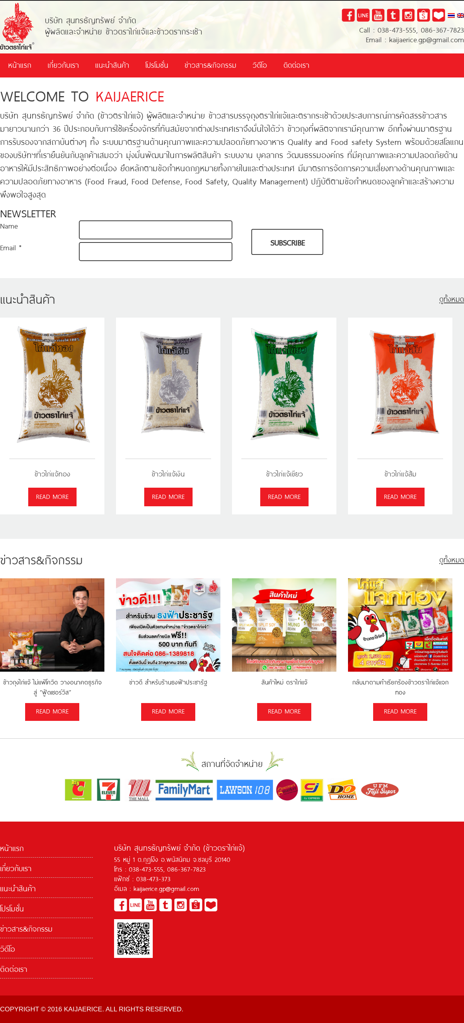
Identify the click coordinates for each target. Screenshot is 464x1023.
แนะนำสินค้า (112, 64)
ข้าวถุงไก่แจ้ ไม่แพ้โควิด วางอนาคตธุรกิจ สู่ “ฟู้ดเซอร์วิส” (52, 687)
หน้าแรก (19, 64)
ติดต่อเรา (296, 64)
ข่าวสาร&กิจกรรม (210, 64)
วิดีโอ (259, 64)
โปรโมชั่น (156, 64)
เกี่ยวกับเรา (63, 64)
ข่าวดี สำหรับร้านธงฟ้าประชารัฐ (168, 682)
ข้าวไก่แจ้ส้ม (400, 473)
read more (52, 495)
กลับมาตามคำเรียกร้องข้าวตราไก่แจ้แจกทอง (400, 687)
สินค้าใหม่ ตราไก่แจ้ (284, 682)
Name (9, 225)
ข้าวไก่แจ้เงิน (168, 473)
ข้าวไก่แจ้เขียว (284, 473)
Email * (11, 247)
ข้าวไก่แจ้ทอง (52, 473)
